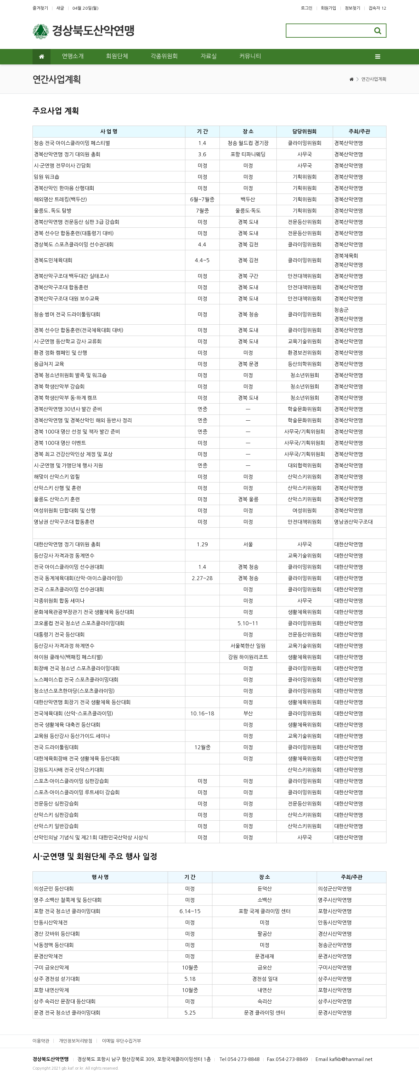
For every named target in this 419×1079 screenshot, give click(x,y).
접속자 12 (377, 8)
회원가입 (328, 8)
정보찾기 (352, 8)
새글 (60, 8)
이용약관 (41, 1041)
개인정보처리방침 (75, 1041)
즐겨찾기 (40, 8)
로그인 (306, 8)
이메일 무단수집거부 (121, 1041)
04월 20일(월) (85, 8)
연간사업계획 (373, 79)
